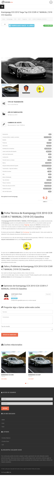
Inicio (3, 19)
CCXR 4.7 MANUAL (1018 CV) (39, 19)
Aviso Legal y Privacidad (25, 468)
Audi (2, 423)
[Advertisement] (27, 42)
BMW (3, 419)
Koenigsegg (9, 19)
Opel (2, 426)
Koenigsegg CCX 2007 (34, 374)
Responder (48, 294)
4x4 (2, 444)
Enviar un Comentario (9, 334)
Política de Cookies (36, 468)
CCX (15, 19)
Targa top (24, 19)
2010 (19, 19)
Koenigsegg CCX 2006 (7, 374)
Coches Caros (5, 441)
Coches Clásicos (5, 438)
